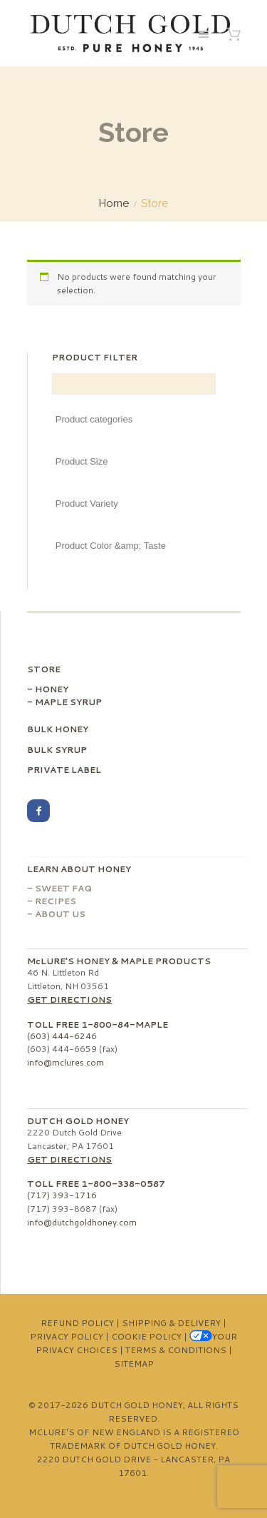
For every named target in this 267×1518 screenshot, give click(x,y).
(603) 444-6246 (62, 1036)
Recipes (55, 901)
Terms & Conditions (175, 1350)
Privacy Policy (66, 1336)
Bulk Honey (57, 729)
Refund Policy (77, 1323)
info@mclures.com (65, 1062)
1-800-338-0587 (123, 1184)
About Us (60, 914)
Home (114, 204)
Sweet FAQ (63, 888)
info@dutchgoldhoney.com (82, 1222)
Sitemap (134, 1363)
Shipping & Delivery (171, 1323)
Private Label (64, 770)
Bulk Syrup (57, 750)
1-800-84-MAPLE (124, 1024)
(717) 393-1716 (62, 1195)
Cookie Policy (146, 1336)
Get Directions (69, 999)
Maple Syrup (68, 702)
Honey (51, 689)
